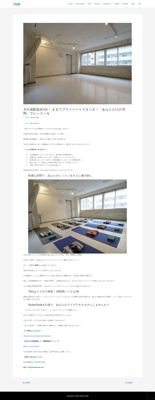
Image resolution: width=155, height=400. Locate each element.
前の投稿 (25, 382)
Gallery (116, 4)
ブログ (26, 117)
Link (139, 4)
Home (70, 4)
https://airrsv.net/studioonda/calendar (37, 336)
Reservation (80, 4)
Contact (125, 4)
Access (97, 4)
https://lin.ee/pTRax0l (31, 346)
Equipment (107, 4)
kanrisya (36, 123)
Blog (133, 4)
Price (89, 4)
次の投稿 (129, 382)
